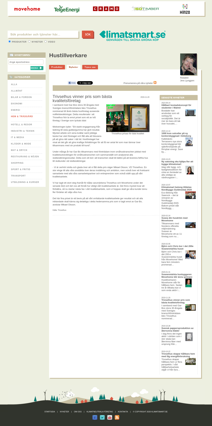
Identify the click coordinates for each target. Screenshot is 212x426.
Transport (18, 176)
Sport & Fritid (20, 169)
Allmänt (16, 91)
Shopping (17, 163)
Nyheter (36, 42)
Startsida (49, 412)
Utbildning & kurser (25, 182)
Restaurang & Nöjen (25, 156)
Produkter (17, 42)
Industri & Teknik (23, 131)
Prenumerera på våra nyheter (140, 83)
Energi (15, 110)
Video (49, 42)
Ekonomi (16, 103)
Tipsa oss (90, 67)
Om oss (78, 412)
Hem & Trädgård (22, 116)
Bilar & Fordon (21, 97)
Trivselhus (62, 210)
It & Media (17, 137)
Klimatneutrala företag (100, 412)
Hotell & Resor (21, 124)
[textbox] (43, 34)
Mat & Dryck (19, 150)
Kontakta (123, 412)
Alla (14, 84)
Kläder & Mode (21, 144)
